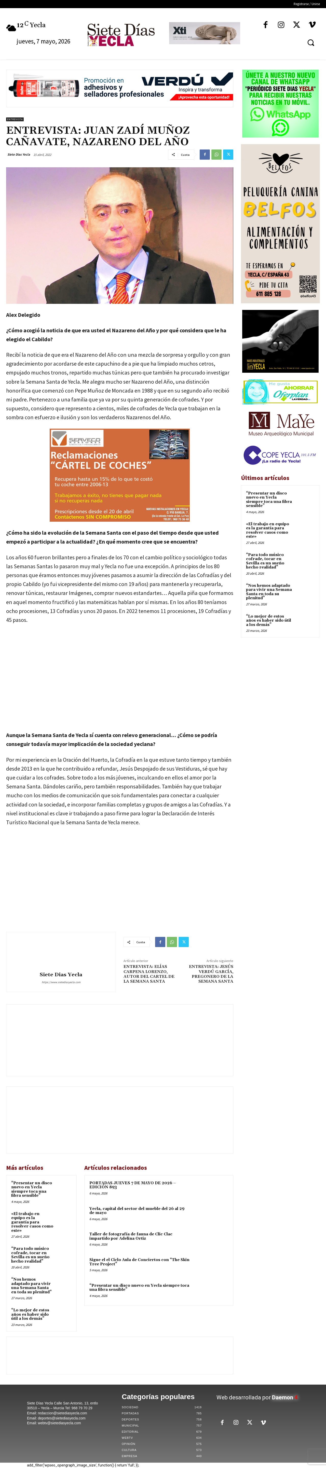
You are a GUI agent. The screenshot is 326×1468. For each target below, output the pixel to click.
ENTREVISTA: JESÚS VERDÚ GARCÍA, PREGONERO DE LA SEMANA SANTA (211, 974)
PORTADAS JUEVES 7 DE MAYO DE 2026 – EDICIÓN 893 (132, 1185)
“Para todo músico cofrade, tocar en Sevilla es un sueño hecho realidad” (30, 1255)
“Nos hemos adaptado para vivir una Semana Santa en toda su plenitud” (31, 1286)
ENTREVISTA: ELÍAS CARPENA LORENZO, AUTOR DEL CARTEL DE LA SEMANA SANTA (149, 974)
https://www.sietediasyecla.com (61, 982)
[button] (311, 42)
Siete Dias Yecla (18, 154)
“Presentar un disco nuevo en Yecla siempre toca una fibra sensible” (31, 1189)
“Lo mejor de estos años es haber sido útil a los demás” (30, 1314)
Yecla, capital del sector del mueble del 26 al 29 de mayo (136, 1211)
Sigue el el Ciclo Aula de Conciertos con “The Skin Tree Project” (139, 1262)
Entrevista (15, 119)
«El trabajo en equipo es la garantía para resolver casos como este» (32, 1222)
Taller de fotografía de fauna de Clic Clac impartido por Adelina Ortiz (130, 1236)
